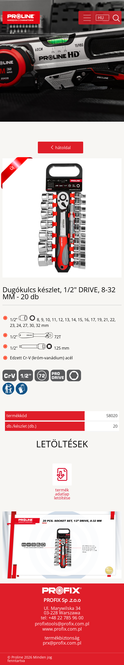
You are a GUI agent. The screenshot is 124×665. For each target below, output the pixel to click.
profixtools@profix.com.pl (62, 624)
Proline (21, 17)
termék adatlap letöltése (62, 493)
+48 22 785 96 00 (65, 618)
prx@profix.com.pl (62, 643)
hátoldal (60, 147)
